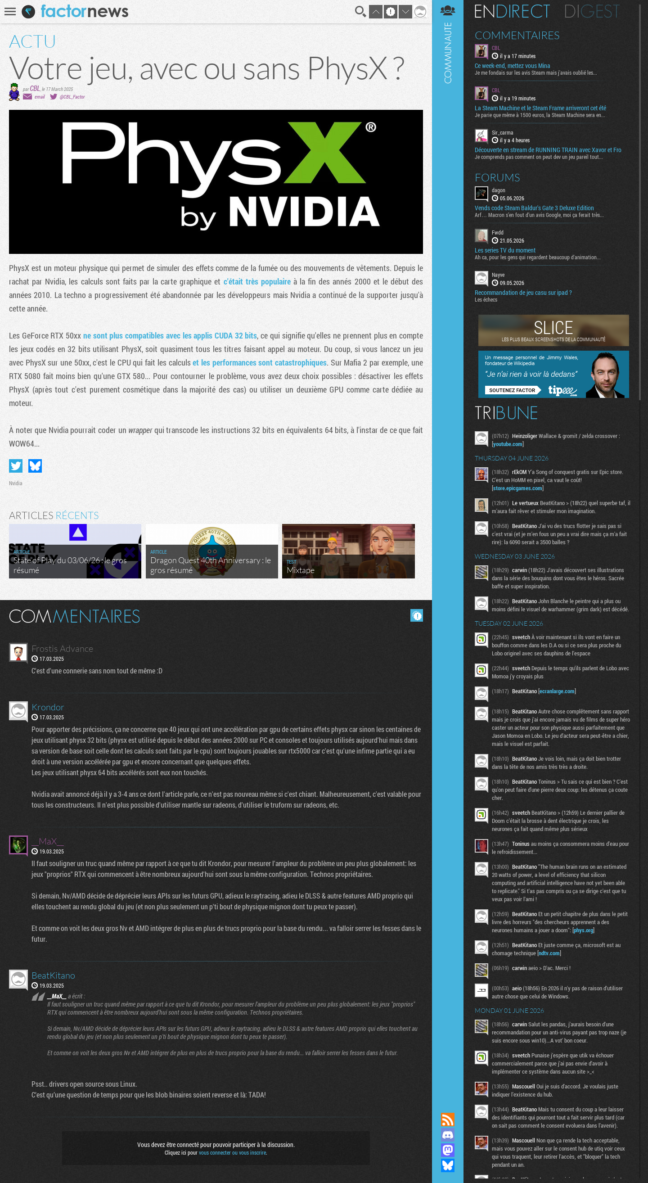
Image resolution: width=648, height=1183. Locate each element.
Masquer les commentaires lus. (416, 615)
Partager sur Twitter (15, 466)
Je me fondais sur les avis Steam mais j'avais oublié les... (536, 72)
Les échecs (486, 299)
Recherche (361, 11)
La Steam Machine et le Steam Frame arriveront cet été (540, 108)
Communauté (448, 547)
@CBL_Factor (72, 96)
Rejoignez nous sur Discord (447, 1135)
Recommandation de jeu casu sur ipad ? (523, 292)
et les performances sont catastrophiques (260, 362)
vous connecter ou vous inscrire (232, 1152)
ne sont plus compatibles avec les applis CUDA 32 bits (170, 335)
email (40, 96)
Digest (592, 11)
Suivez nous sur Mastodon (447, 1150)
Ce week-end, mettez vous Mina (512, 65)
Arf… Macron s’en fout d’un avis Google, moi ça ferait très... (539, 214)
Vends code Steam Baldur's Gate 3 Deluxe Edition (534, 208)
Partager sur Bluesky (35, 466)
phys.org (583, 930)
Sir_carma (502, 132)
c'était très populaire (257, 281)
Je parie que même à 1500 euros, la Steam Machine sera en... (540, 114)
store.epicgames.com (517, 488)
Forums (497, 177)
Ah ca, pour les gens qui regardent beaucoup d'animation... (538, 257)
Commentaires (517, 35)
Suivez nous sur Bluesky (447, 1165)
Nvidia (15, 483)
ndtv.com (549, 953)
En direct (512, 11)
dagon (498, 190)
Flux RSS (447, 1119)
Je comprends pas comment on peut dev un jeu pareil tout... (539, 156)
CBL (35, 88)
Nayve (498, 274)
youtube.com (507, 444)
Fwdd (498, 232)
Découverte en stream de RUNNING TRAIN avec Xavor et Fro (548, 150)
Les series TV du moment (505, 250)
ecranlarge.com (557, 691)
